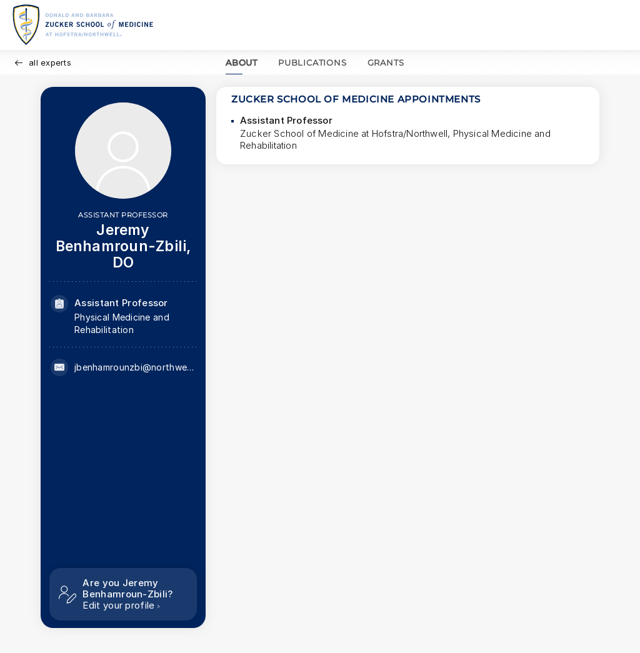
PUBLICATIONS (312, 62)
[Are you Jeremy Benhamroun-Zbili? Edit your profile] (123, 594)
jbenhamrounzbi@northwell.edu (135, 367)
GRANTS (386, 62)
